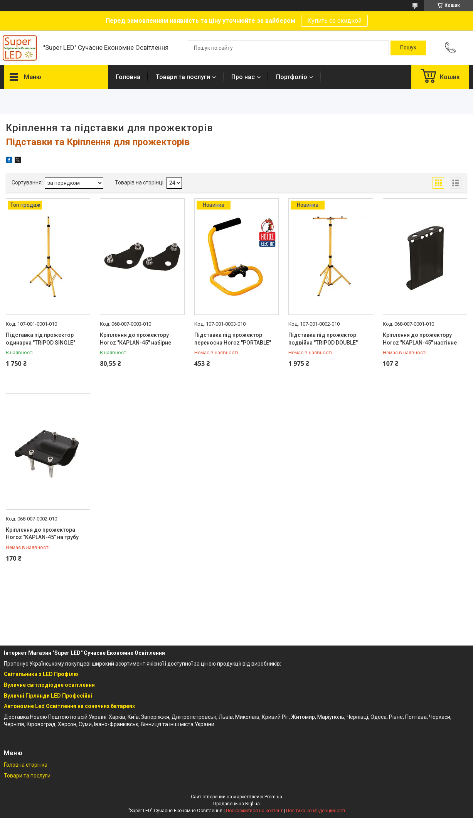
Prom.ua (273, 796)
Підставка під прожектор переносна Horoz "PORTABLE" (232, 339)
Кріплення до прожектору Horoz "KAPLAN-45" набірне (135, 339)
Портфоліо (291, 77)
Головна (128, 77)
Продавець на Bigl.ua (236, 803)
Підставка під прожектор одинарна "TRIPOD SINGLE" (40, 339)
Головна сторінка (25, 765)
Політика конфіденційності (315, 810)
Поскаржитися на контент (254, 810)
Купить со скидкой (334, 20)
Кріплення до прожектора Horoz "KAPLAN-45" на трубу (42, 534)
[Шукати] (408, 48)
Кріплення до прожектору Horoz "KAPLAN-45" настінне (420, 339)
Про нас (243, 77)
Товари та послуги (183, 77)
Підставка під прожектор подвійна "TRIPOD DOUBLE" (323, 339)
